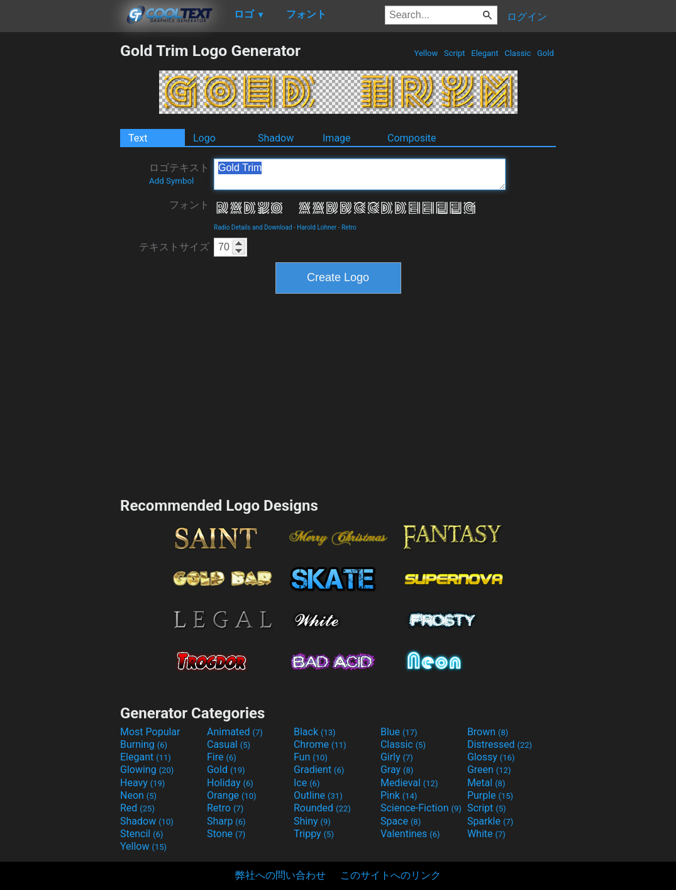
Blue (399, 732)
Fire (221, 757)
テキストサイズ (174, 247)
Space (400, 821)
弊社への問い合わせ (280, 875)
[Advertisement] (59, 230)
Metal (486, 783)
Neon (138, 795)
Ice (306, 783)
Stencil (141, 834)
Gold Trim (360, 174)
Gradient (319, 770)
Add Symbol (171, 181)
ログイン (527, 17)
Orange (232, 795)
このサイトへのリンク (390, 875)
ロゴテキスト (179, 174)
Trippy (314, 834)
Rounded (322, 808)
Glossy (491, 757)
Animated (235, 732)
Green (489, 770)
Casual (228, 744)
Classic (517, 53)
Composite (411, 138)
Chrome (320, 744)
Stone (226, 834)
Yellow (426, 53)
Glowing (147, 770)
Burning (143, 744)
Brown (487, 732)
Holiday (230, 783)
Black (315, 732)
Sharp (226, 821)
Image (337, 138)
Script (454, 53)
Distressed (499, 744)
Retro (349, 227)
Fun (311, 757)
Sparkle (490, 821)
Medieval (409, 783)
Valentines (410, 834)
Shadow (276, 138)
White (486, 834)
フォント (189, 205)
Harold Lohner (316, 227)
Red (137, 808)
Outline (318, 795)
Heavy (142, 783)
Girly (396, 757)
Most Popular (150, 732)
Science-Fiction (421, 808)
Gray (396, 770)
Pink (399, 795)
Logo (204, 138)
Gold (545, 53)
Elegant (485, 53)
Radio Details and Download (253, 227)
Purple (490, 795)
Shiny (312, 821)
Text (137, 138)
